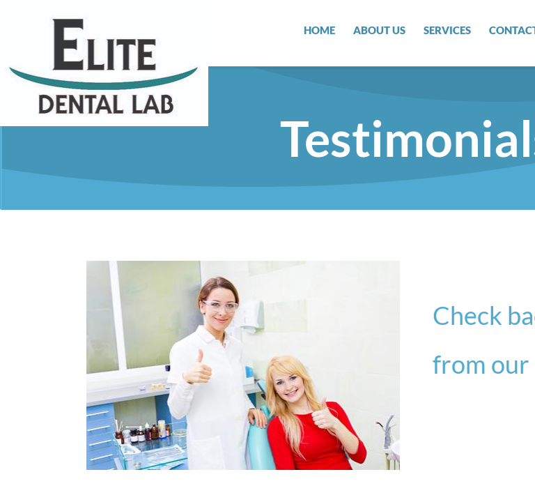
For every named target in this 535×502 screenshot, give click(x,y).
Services (447, 30)
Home (319, 30)
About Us (379, 30)
